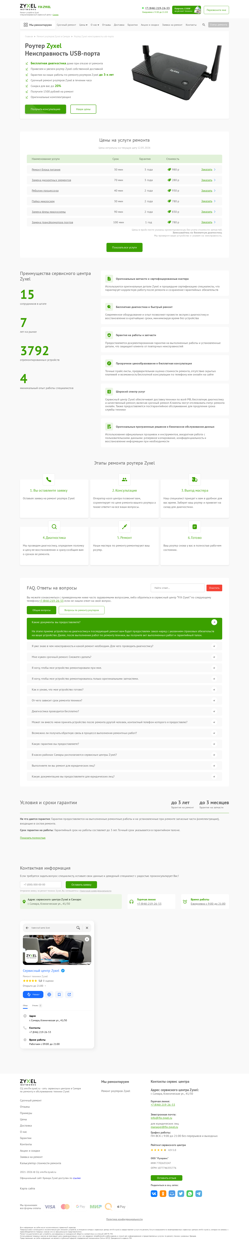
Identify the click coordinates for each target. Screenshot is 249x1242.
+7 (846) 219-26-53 (157, 8)
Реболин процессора (45, 190)
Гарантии (133, 24)
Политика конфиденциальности (124, 1219)
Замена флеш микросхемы (49, 211)
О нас (95, 24)
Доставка (119, 24)
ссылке (77, 1178)
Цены (83, 24)
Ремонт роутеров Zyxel (115, 1091)
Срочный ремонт (66, 24)
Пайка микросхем (43, 201)
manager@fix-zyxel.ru (164, 1127)
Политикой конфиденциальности (95, 890)
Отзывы (106, 24)
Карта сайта (27, 1188)
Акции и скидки (150, 24)
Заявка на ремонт (172, 24)
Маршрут (33, 994)
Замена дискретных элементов (51, 180)
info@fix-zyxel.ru (161, 1118)
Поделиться (154, 1193)
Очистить (214, 587)
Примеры (26, 1113)
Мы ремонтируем (38, 25)
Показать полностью (33, 837)
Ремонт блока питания (46, 169)
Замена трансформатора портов (52, 222)
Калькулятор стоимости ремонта (40, 1163)
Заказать (208, 169)
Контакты (191, 24)
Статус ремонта (218, 24)
